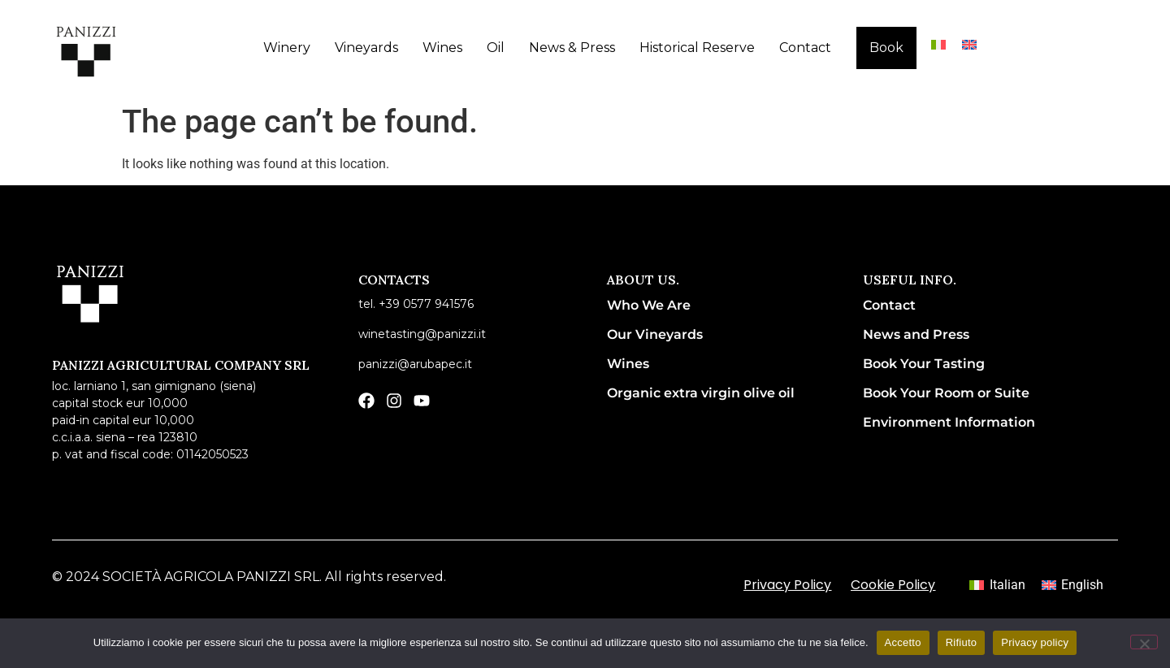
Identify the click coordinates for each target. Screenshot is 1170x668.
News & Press (572, 47)
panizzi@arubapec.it (415, 364)
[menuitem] (938, 44)
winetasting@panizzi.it (422, 334)
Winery (286, 47)
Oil (496, 47)
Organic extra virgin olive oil (701, 393)
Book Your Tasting (924, 363)
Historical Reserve (697, 47)
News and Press (916, 334)
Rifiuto (961, 642)
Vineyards (366, 47)
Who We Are (649, 305)
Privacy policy (1034, 642)
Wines (442, 47)
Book (886, 47)
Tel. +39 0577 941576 (416, 304)
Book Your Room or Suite (946, 393)
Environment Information (949, 422)
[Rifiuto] (1144, 642)
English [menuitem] (1082, 584)
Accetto (903, 642)
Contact (805, 47)
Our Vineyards (655, 334)
